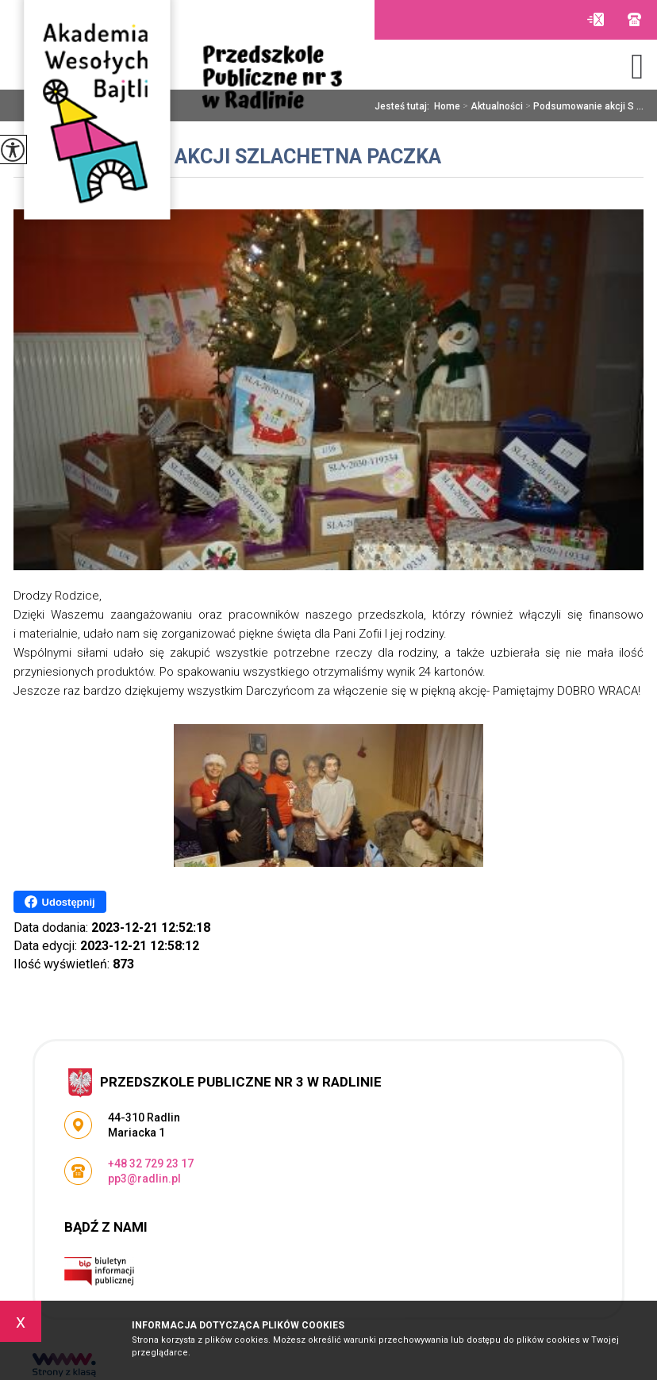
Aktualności (491, 106)
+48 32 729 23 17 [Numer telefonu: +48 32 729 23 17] (151, 1163)
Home (447, 106)
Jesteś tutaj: (404, 106)
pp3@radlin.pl (595, 19)
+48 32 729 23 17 (634, 19)
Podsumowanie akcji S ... (583, 106)
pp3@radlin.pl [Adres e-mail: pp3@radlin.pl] (144, 1178)
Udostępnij (60, 901)
